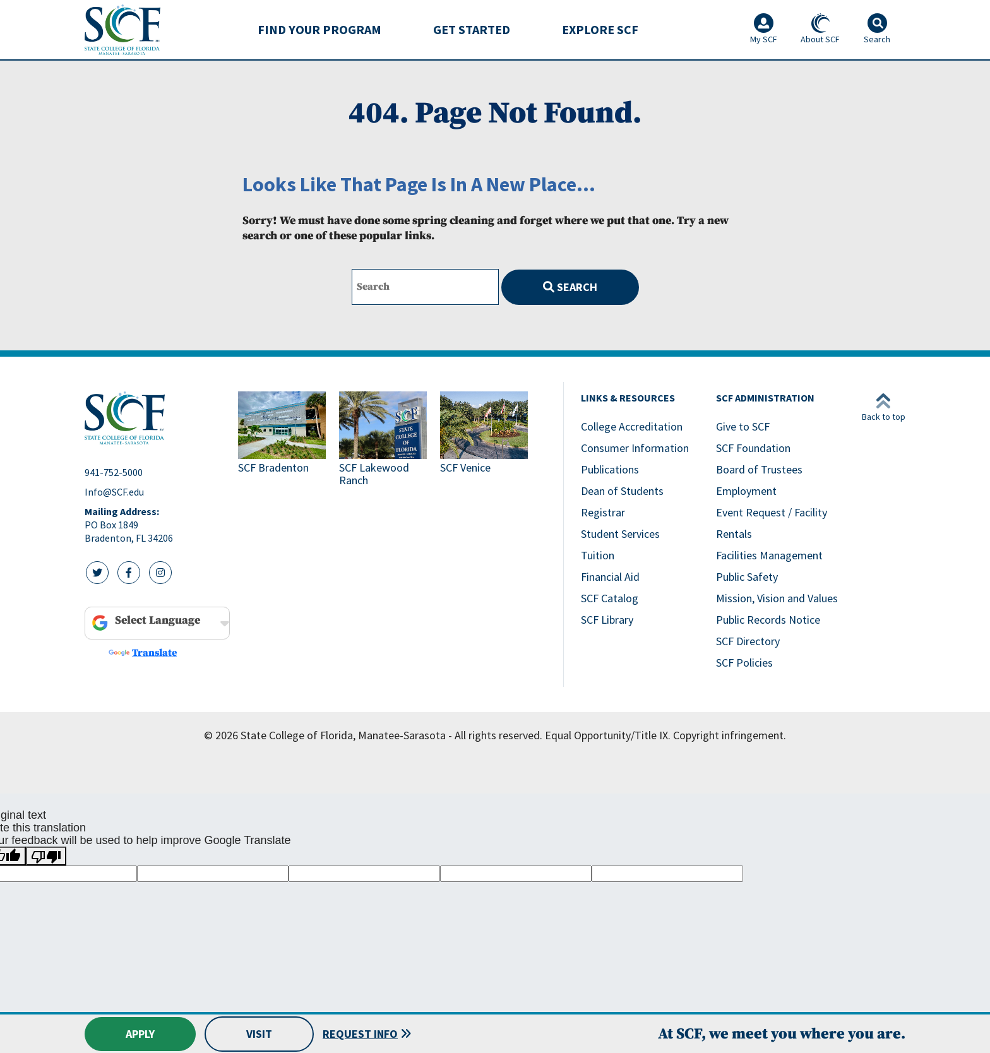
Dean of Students (622, 491)
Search (570, 287)
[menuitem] (319, 29)
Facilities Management (769, 555)
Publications (610, 469)
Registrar (603, 512)
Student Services (620, 533)
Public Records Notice (768, 619)
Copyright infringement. (729, 735)
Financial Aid (610, 576)
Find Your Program (319, 29)
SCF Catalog (609, 598)
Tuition (597, 555)
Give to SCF (743, 426)
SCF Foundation (753, 448)
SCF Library (607, 619)
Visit (259, 1033)
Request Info (360, 1033)
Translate (143, 652)
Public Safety (747, 576)
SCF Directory (748, 641)
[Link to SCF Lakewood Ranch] (384, 440)
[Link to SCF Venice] (485, 440)
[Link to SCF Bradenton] (283, 440)
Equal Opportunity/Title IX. (608, 735)
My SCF (763, 29)
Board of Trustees (759, 469)
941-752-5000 (114, 472)
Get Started (471, 29)
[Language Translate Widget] (159, 620)
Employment (746, 491)
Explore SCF (600, 29)
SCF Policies (744, 662)
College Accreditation (632, 426)
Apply (140, 1033)
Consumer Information (635, 448)
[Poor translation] (46, 856)
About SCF (820, 29)
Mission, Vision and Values (777, 598)
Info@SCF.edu (114, 491)
